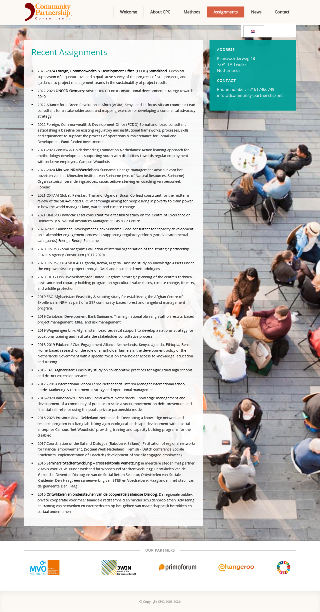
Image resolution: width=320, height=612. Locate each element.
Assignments (226, 12)
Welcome (128, 12)
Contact (282, 12)
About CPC (160, 12)
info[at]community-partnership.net (250, 95)
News (256, 12)
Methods (192, 12)
